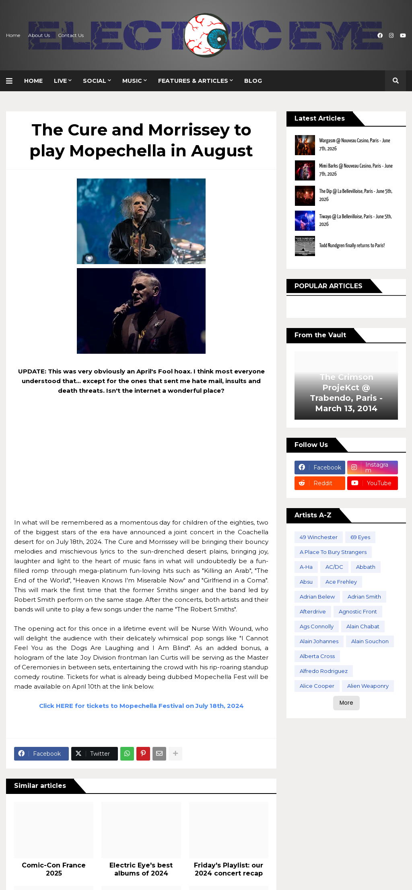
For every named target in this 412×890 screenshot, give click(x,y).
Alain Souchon (370, 641)
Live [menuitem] (60, 80)
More (346, 703)
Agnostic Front (358, 611)
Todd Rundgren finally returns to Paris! (352, 245)
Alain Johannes (319, 641)
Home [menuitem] (33, 80)
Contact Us (71, 35)
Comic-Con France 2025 (54, 869)
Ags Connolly (317, 626)
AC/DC (334, 567)
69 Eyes (360, 537)
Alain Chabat (362, 626)
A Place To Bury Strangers (333, 552)
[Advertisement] (141, 461)
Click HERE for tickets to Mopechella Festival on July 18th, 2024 (141, 706)
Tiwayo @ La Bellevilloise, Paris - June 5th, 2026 (355, 221)
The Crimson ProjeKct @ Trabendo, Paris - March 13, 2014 (346, 392)
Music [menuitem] (132, 80)
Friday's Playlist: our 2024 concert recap (228, 869)
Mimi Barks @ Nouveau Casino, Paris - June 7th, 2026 (355, 170)
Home (13, 35)
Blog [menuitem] (253, 80)
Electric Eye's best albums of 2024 (141, 869)
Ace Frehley (341, 581)
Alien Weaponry (368, 686)
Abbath (365, 567)
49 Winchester (319, 537)
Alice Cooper (317, 686)
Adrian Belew (317, 596)
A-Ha (306, 567)
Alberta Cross (317, 656)
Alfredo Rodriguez (324, 671)
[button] (12, 80)
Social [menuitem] (94, 80)
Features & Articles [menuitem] (193, 80)
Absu (306, 581)
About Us (39, 35)
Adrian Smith (364, 596)
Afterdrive (313, 611)
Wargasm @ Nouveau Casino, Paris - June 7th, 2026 (354, 145)
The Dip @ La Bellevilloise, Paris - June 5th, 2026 (355, 195)
